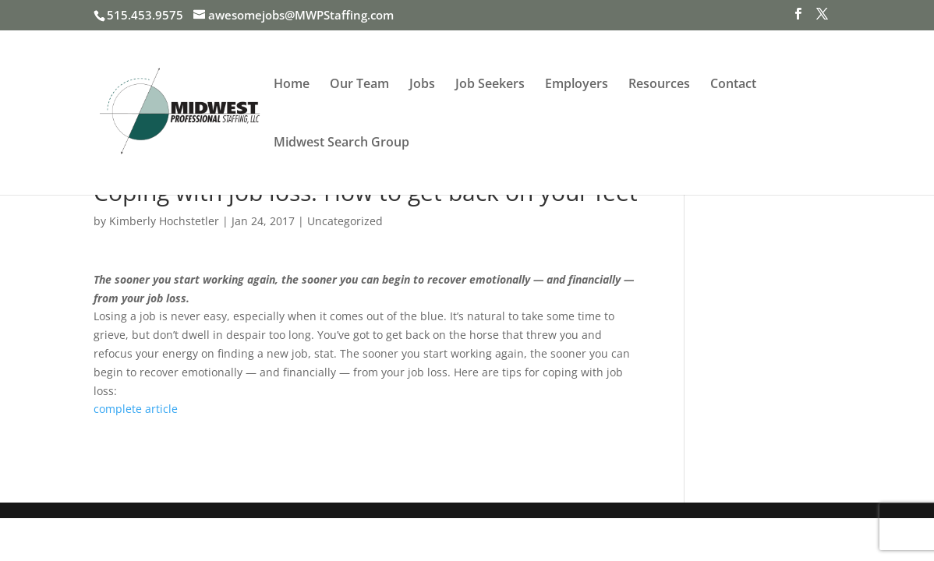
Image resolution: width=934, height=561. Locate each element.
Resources (659, 85)
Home (292, 85)
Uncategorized (345, 220)
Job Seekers (490, 85)
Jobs (422, 85)
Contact (733, 85)
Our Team (359, 85)
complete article (136, 408)
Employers (576, 85)
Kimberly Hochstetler (164, 220)
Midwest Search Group (341, 143)
